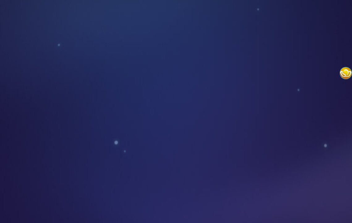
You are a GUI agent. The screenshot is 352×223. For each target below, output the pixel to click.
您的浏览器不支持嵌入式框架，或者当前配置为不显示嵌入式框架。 (176, 111)
